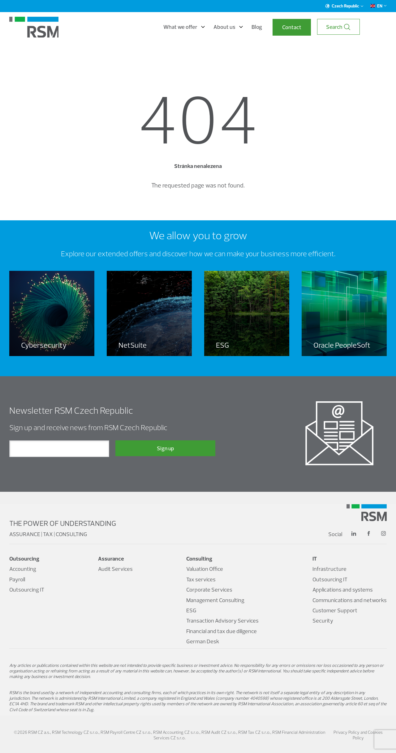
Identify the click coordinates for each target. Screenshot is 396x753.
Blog (281, 27)
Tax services (201, 579)
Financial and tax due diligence (221, 631)
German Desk (202, 641)
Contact (316, 27)
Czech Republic (344, 6)
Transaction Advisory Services (222, 620)
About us (252, 27)
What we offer (208, 27)
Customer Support (334, 610)
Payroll (17, 579)
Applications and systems (342, 589)
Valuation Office (204, 569)
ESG (191, 610)
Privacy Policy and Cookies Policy (358, 735)
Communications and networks (349, 600)
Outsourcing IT (26, 589)
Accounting (22, 569)
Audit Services (115, 569)
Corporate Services (209, 589)
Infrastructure (329, 569)
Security (322, 620)
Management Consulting (215, 600)
